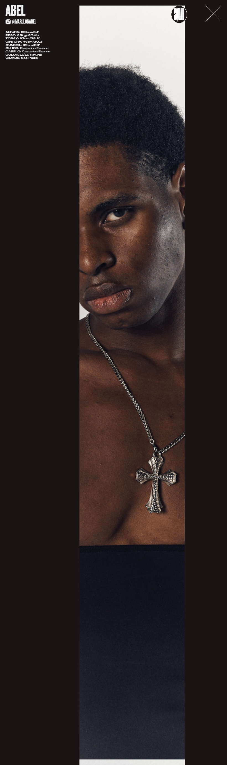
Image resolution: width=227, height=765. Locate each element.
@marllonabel (24, 22)
